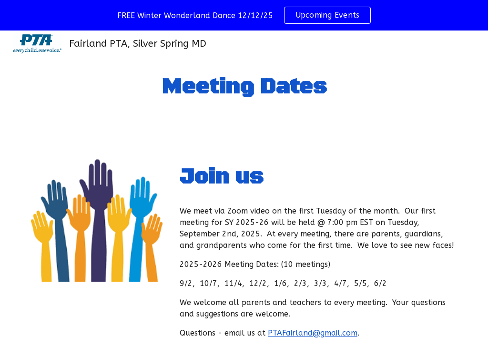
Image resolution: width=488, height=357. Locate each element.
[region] (244, 15)
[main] (244, 87)
